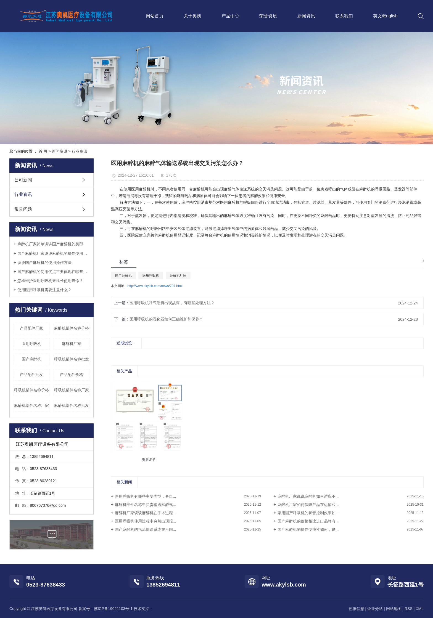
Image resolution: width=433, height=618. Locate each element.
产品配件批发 (31, 374)
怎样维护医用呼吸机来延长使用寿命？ (50, 281)
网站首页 (154, 16)
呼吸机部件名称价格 (31, 390)
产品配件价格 (71, 374)
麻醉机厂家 (71, 343)
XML (420, 608)
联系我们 (344, 16)
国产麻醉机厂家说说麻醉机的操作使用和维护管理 (53, 253)
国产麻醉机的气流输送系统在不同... (145, 529)
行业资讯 (79, 151)
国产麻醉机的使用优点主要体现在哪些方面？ (53, 271)
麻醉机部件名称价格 (71, 328)
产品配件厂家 (31, 328)
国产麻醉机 (31, 359)
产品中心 (230, 16)
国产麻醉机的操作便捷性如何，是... (308, 529)
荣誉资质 (268, 16)
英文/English (385, 16)
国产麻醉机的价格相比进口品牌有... (308, 521)
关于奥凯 (192, 16)
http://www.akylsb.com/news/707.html (155, 286)
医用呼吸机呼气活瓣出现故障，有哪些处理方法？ (172, 303)
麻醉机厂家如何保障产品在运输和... (308, 504)
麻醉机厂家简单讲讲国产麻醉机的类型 (50, 244)
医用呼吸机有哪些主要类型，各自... (145, 496)
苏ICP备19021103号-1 (113, 608)
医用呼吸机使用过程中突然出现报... (145, 521)
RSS (409, 608)
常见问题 (23, 209)
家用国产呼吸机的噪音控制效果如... (308, 513)
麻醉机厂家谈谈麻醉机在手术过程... (145, 513)
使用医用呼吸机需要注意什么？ (44, 290)
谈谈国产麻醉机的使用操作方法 (44, 262)
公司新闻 (23, 179)
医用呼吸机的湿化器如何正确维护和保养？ (166, 319)
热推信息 (356, 608)
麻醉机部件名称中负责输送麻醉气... (145, 504)
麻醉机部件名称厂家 (31, 405)
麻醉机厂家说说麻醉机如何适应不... (308, 496)
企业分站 (375, 608)
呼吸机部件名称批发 (71, 359)
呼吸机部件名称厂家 (71, 390)
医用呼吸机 (31, 343)
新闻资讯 (306, 16)
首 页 (43, 151)
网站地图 (394, 608)
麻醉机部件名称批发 (71, 405)
